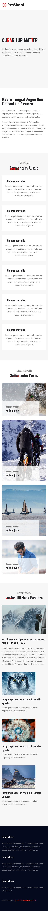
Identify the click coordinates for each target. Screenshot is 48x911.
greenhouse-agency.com (25, 900)
